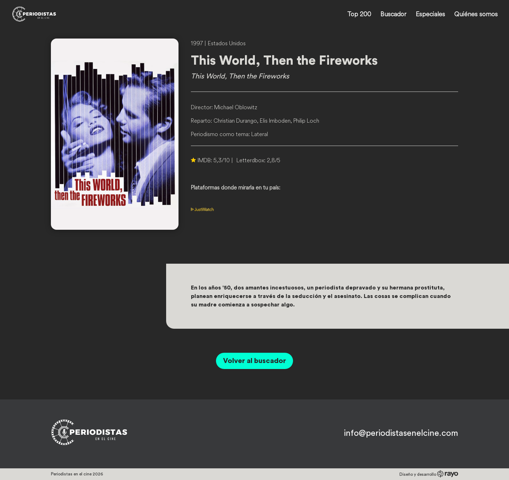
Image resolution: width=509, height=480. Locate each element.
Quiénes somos (476, 15)
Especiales (430, 15)
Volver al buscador (254, 360)
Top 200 (359, 15)
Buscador (393, 15)
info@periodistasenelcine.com (401, 433)
